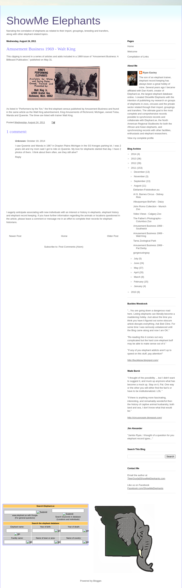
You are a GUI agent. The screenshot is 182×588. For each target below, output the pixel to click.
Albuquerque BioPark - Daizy (148, 201)
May (136, 267)
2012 (134, 163)
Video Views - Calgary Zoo (147, 213)
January (138, 286)
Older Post (112, 236)
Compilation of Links (138, 56)
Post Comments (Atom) (71, 246)
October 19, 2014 (36, 141)
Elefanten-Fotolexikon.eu (146, 189)
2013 (134, 158)
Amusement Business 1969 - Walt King (41, 49)
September (140, 181)
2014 (134, 154)
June (137, 263)
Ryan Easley (150, 72)
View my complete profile (140, 138)
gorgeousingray (141, 252)
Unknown (20, 141)
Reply (18, 157)
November (140, 176)
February (139, 281)
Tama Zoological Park (144, 240)
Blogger (97, 580)
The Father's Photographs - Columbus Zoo (147, 220)
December (140, 171)
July (136, 258)
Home (64, 236)
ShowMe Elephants (53, 21)
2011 (134, 167)
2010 (134, 292)
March (137, 277)
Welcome (132, 51)
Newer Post (15, 236)
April (136, 272)
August (138, 185)
